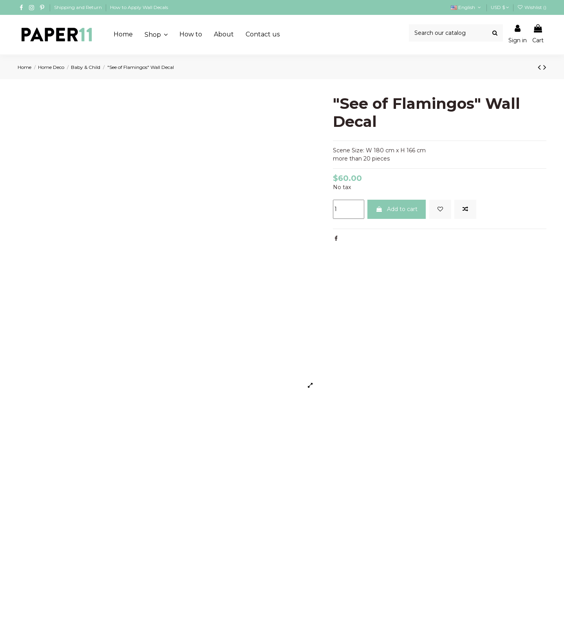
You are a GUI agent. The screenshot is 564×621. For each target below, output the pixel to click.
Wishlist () (531, 7)
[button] (156, 34)
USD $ (500, 7)
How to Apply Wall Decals (139, 7)
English (466, 7)
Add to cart (397, 209)
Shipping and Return (78, 7)
